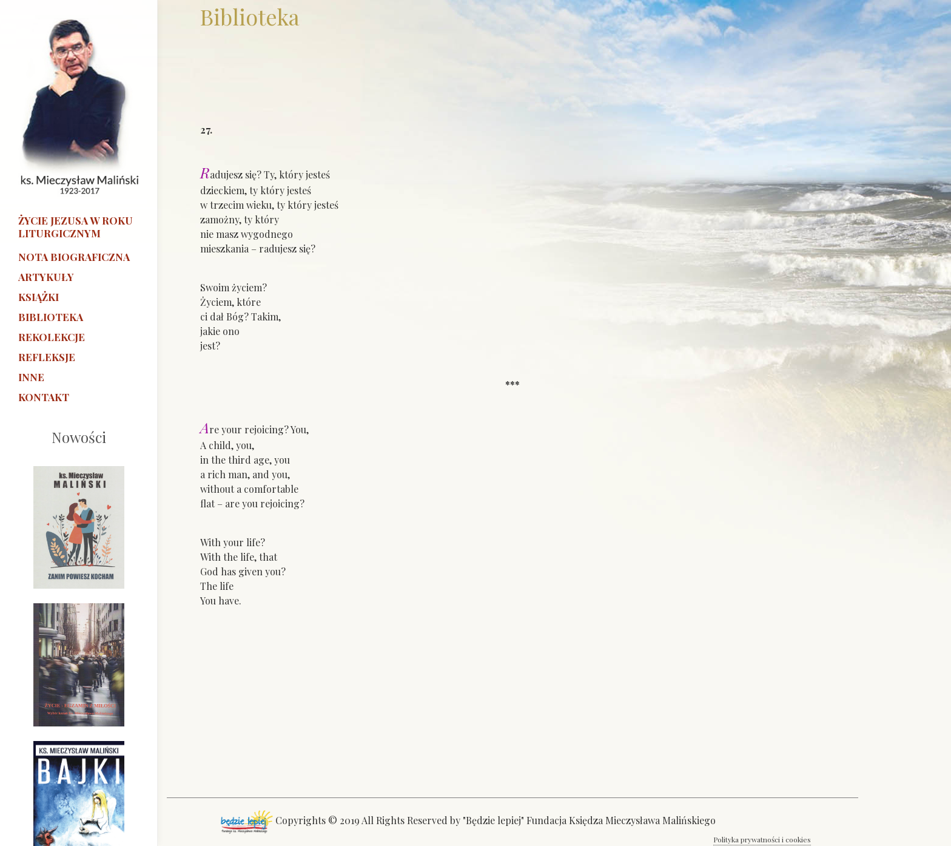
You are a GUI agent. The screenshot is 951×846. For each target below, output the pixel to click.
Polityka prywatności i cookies (762, 839)
